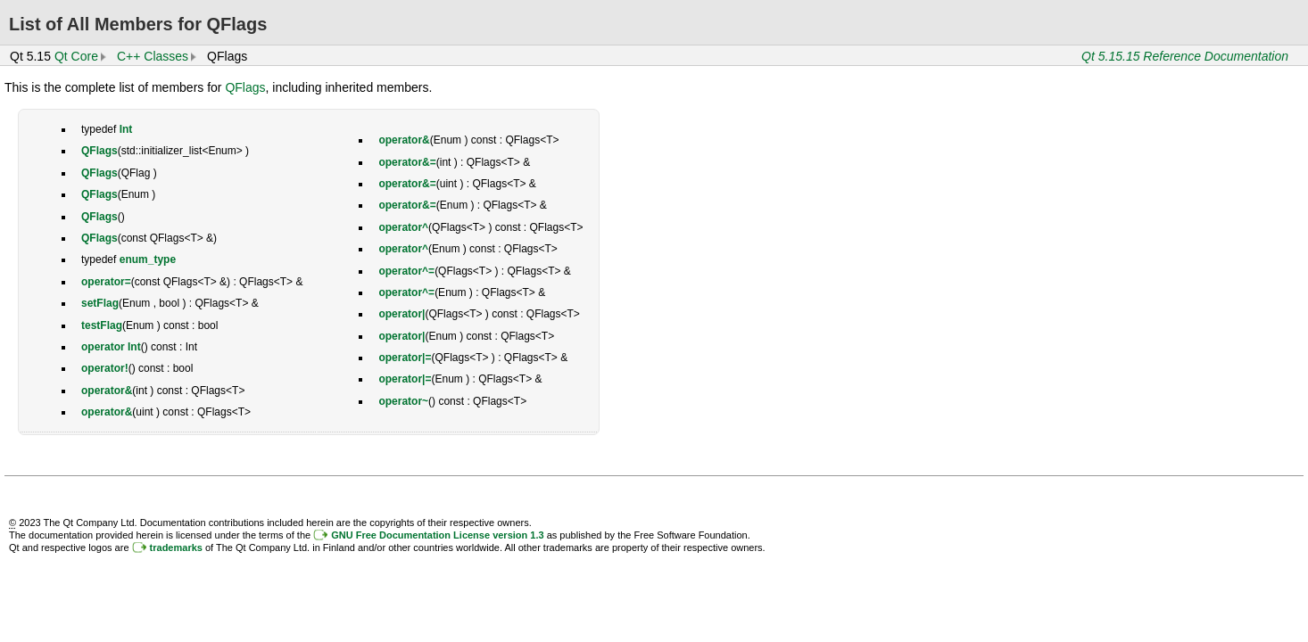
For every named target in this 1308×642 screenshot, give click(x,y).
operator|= (404, 357)
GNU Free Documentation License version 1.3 (437, 535)
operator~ (403, 401)
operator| (401, 314)
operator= (106, 282)
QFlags (245, 87)
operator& (106, 390)
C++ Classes (152, 56)
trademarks (176, 547)
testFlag (101, 325)
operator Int (111, 347)
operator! (104, 368)
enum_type (148, 259)
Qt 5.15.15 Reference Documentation (1184, 56)
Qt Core (76, 56)
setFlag (100, 303)
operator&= (406, 162)
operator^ (403, 227)
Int (126, 129)
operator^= (406, 271)
